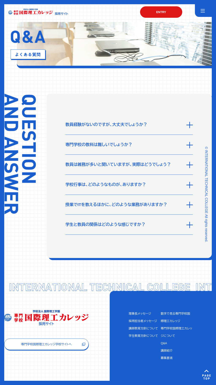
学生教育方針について (143, 335)
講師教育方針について (143, 328)
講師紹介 (167, 350)
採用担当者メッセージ (143, 321)
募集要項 (167, 358)
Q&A (164, 343)
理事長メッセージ (140, 313)
